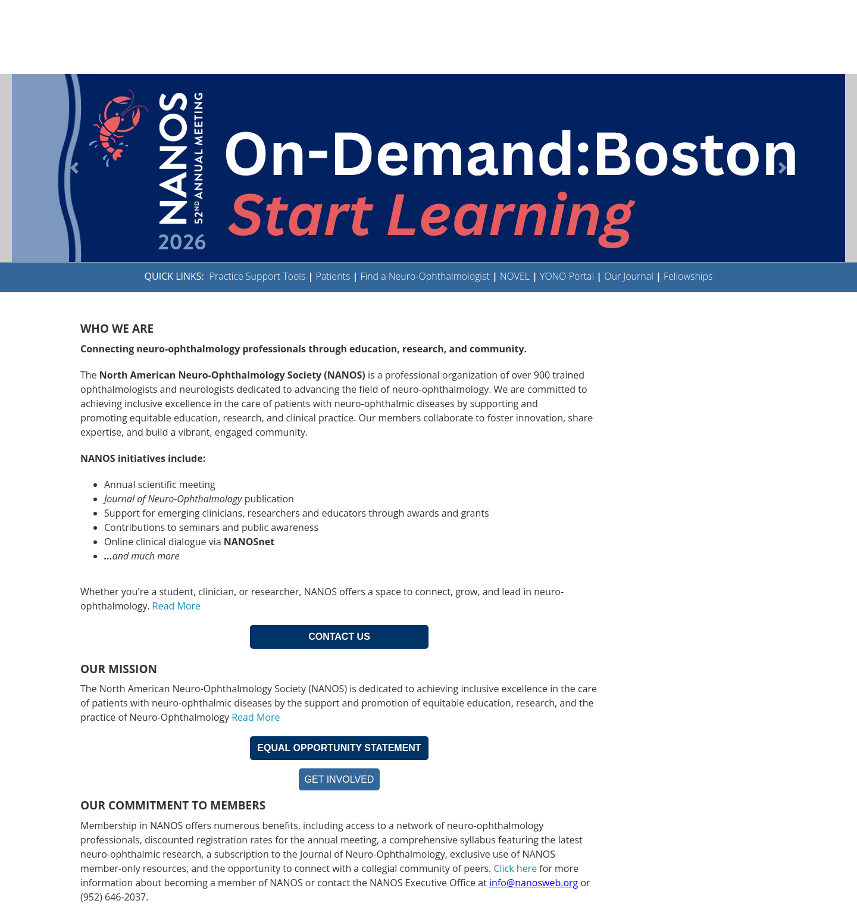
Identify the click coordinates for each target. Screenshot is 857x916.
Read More (176, 605)
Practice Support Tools (257, 276)
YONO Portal (567, 276)
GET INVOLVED (339, 779)
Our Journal (627, 276)
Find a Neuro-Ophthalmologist (425, 276)
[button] (74, 168)
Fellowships (688, 276)
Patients (333, 276)
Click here (515, 868)
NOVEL (515, 276)
